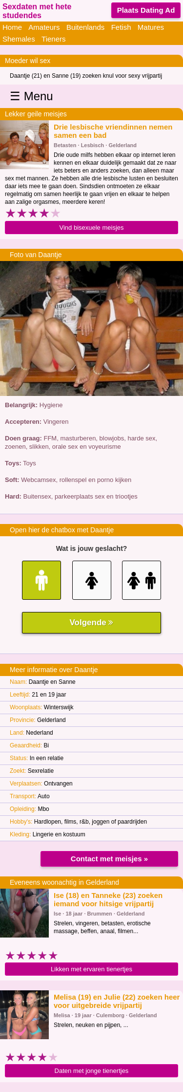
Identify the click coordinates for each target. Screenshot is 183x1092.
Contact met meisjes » (109, 858)
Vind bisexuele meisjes (92, 227)
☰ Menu (31, 96)
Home (12, 27)
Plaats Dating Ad (146, 10)
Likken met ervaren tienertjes (91, 969)
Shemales (18, 39)
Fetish (121, 27)
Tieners (53, 39)
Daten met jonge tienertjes (92, 1070)
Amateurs (44, 27)
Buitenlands (85, 27)
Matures (151, 27)
